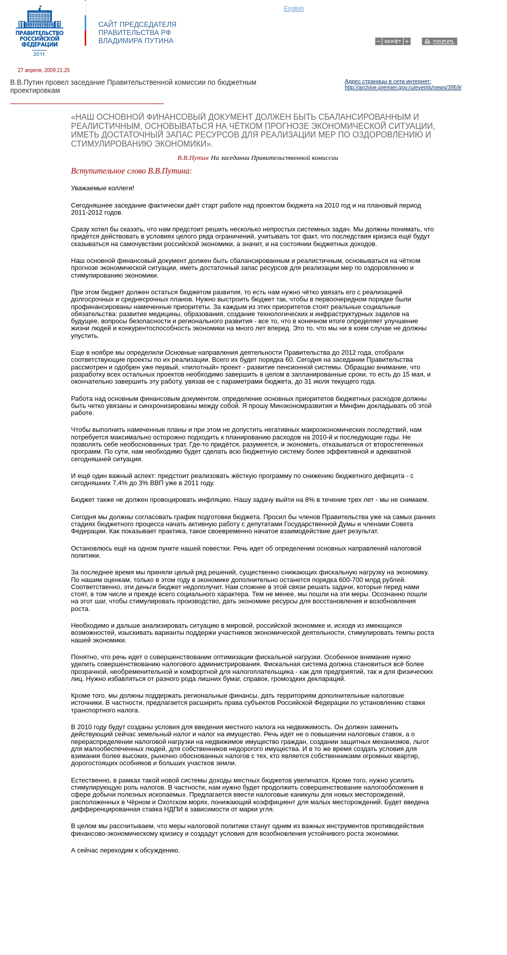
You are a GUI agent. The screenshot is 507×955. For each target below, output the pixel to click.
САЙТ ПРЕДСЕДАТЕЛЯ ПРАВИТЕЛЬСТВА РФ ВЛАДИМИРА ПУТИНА (137, 32)
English (294, 8)
